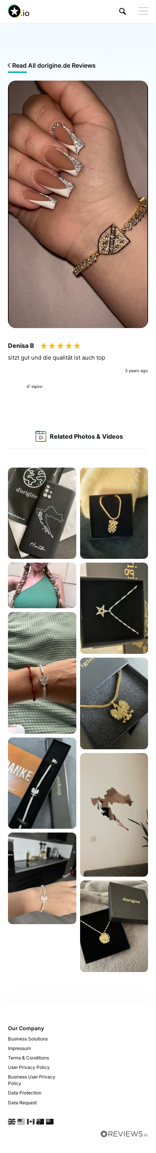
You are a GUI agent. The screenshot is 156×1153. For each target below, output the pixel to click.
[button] (122, 11)
